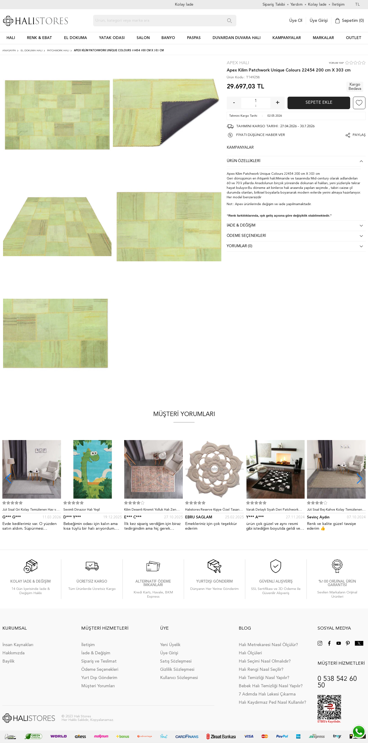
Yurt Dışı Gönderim (99, 678)
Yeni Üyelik (170, 645)
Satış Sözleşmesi (176, 661)
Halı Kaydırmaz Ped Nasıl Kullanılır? (272, 702)
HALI (11, 38)
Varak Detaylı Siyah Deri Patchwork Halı (272, 510)
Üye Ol (295, 21)
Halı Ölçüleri (250, 653)
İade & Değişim (95, 653)
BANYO (168, 38)
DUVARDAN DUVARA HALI (237, 38)
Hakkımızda (13, 653)
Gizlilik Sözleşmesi (177, 670)
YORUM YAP (336, 63)
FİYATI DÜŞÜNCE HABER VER (260, 135)
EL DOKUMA (75, 38)
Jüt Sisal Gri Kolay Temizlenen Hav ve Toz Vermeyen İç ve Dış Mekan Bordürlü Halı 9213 (30, 510)
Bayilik (8, 661)
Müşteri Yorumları (98, 686)
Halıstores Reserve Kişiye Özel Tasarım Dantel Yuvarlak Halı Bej (213, 510)
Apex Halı (238, 63)
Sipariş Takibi (274, 5)
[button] (359, 478)
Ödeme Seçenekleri (99, 670)
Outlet (353, 38)
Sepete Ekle (319, 102)
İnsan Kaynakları (17, 645)
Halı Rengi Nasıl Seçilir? (261, 670)
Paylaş (359, 135)
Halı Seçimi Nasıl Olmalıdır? (265, 661)
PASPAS (194, 38)
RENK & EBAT (39, 38)
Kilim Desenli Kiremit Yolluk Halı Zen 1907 (150, 510)
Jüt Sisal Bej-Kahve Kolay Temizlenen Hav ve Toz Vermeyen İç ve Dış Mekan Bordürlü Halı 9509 (335, 510)
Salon (143, 38)
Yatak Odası (112, 38)
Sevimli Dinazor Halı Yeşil (81, 509)
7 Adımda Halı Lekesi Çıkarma (267, 694)
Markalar (323, 38)
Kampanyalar (286, 38)
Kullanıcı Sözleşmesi (179, 678)
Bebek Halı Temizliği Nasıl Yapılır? (271, 686)
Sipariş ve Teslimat (99, 661)
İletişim (88, 645)
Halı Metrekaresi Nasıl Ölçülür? (268, 645)
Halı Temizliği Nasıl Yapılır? (264, 678)
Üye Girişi (319, 21)
